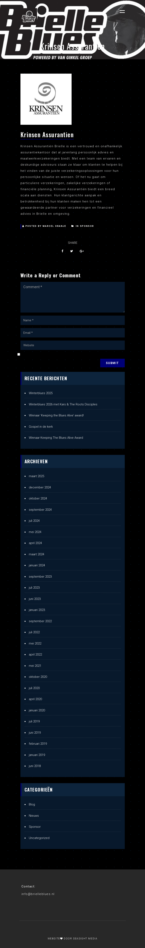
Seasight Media (85, 938)
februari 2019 (38, 744)
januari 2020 (37, 710)
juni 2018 (35, 766)
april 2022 (35, 654)
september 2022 (40, 621)
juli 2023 (34, 587)
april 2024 (35, 543)
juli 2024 (34, 521)
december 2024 (40, 487)
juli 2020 (34, 688)
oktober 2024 (38, 498)
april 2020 (35, 699)
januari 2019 (37, 755)
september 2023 (40, 576)
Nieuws (34, 816)
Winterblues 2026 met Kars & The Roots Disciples (63, 404)
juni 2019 (35, 732)
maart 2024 (36, 554)
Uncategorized (39, 838)
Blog (32, 804)
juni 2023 (35, 599)
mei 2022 (35, 643)
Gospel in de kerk (41, 426)
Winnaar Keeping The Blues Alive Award (56, 438)
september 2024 (40, 510)
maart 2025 (36, 476)
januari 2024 (37, 565)
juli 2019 (34, 721)
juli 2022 (34, 632)
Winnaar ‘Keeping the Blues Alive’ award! (56, 415)
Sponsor (87, 226)
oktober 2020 (38, 677)
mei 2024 (35, 532)
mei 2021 (35, 666)
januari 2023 (37, 610)
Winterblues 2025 (41, 393)
